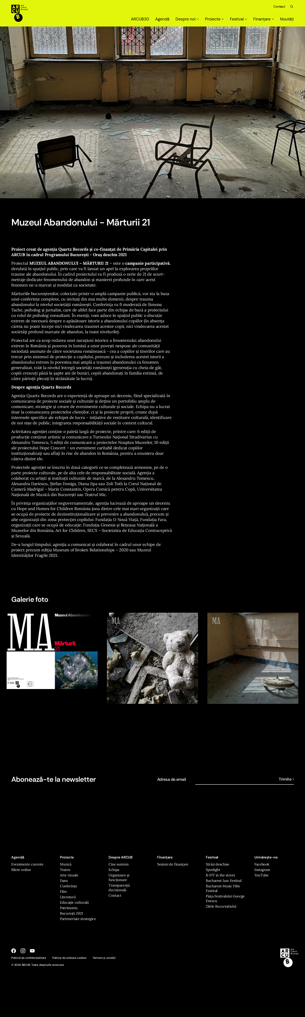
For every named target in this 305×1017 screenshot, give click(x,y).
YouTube (261, 875)
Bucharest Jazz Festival (224, 880)
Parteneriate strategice (78, 919)
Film (63, 891)
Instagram (262, 869)
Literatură (67, 897)
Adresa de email (171, 779)
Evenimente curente (27, 864)
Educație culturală (74, 902)
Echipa (114, 869)
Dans (64, 880)
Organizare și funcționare (119, 877)
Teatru (65, 869)
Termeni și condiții (104, 958)
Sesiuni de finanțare (172, 864)
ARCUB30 (140, 19)
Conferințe (68, 886)
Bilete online (21, 869)
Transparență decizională (119, 887)
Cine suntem (119, 864)
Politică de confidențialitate (28, 958)
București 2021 (71, 913)
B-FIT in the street (220, 875)
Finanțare (263, 19)
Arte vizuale (69, 875)
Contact (279, 6)
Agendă (162, 19)
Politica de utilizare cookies (69, 958)
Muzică (65, 864)
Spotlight (213, 869)
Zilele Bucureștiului (221, 906)
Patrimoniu (68, 908)
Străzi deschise (217, 864)
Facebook (261, 864)
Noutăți (287, 19)
